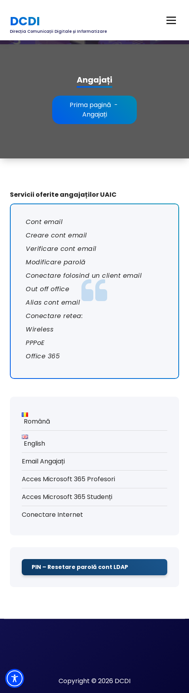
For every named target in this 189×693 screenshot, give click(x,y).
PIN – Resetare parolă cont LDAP (80, 567)
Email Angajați (43, 461)
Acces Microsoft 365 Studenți (67, 496)
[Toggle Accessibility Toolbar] (14, 678)
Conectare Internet (52, 514)
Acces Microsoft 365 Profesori (68, 479)
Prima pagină (90, 104)
